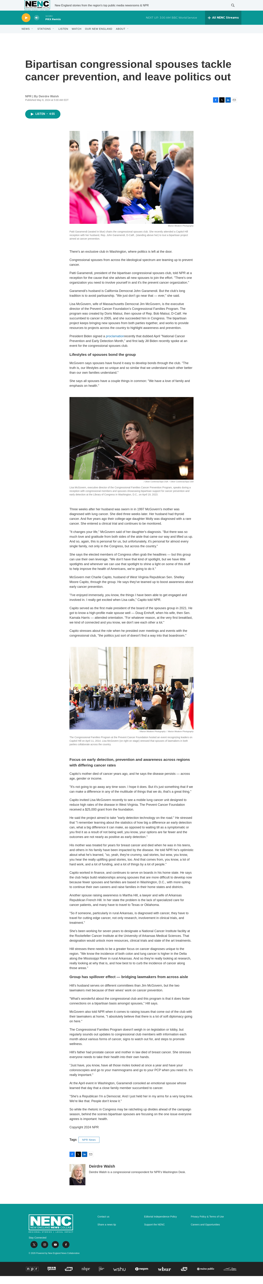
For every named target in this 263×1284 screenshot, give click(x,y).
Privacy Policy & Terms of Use (207, 1224)
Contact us (103, 1224)
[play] (26, 26)
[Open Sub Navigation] (32, 36)
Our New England (98, 36)
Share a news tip (106, 1232)
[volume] (37, 26)
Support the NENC (154, 1232)
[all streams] (223, 26)
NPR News (89, 1147)
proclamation (115, 344)
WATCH (77, 36)
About (120, 36)
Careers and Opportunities (205, 1232)
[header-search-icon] (235, 9)
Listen (63, 36)
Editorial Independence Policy (160, 1224)
